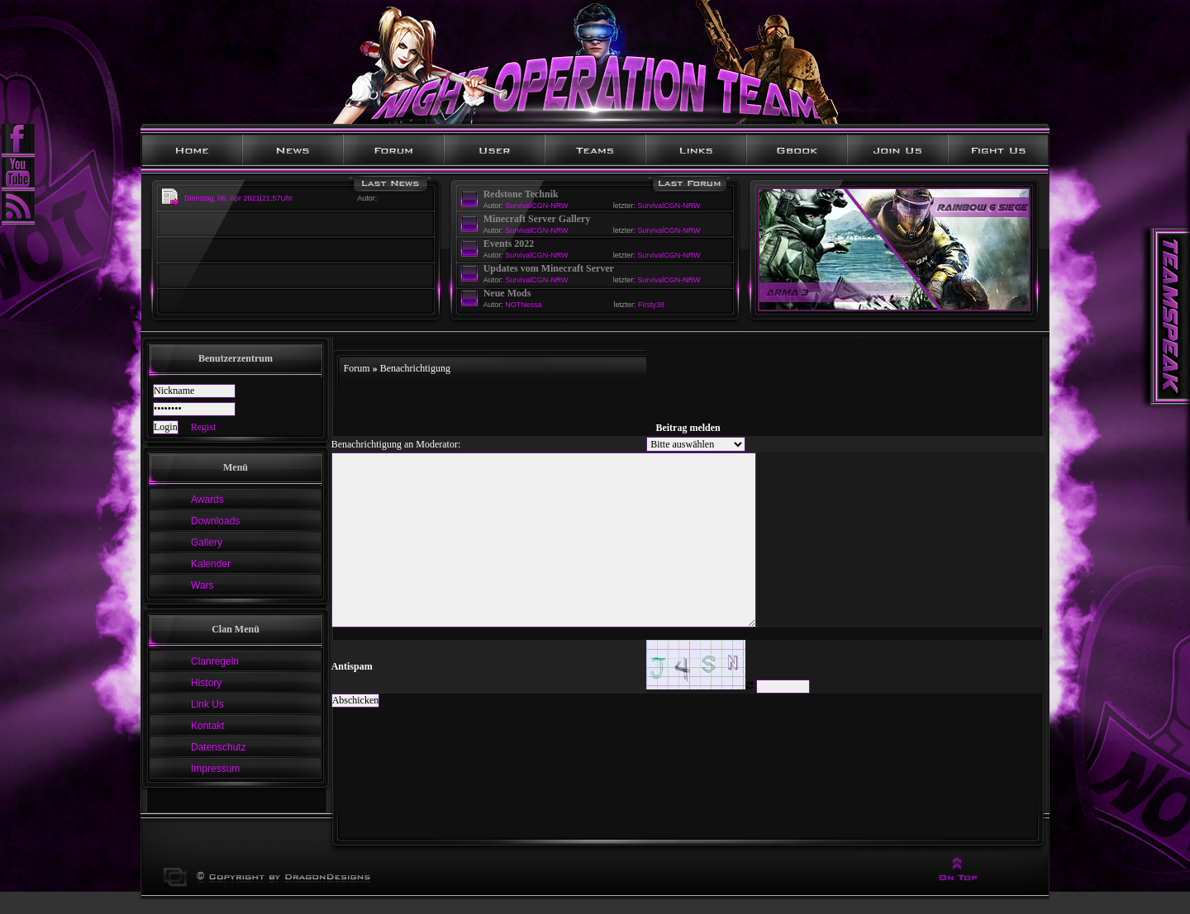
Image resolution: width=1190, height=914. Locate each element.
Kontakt (208, 726)
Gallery (206, 542)
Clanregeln (215, 661)
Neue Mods (507, 293)
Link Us (207, 704)
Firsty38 (651, 305)
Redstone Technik (521, 194)
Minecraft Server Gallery (537, 219)
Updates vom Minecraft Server (548, 268)
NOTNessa (523, 305)
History (206, 683)
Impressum (215, 768)
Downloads (215, 521)
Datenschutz (218, 747)
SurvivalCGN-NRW (536, 205)
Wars (202, 585)
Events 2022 (509, 243)
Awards (207, 499)
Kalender (211, 564)
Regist (204, 427)
